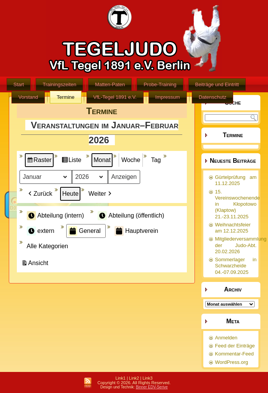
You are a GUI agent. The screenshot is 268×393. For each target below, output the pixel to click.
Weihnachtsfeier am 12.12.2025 (233, 228)
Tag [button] (156, 160)
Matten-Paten (110, 84)
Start (18, 84)
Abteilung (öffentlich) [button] (131, 215)
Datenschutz (212, 97)
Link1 (121, 378)
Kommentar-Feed (234, 354)
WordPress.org (231, 362)
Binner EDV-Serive (152, 387)
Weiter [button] (100, 194)
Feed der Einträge (235, 346)
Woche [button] (131, 160)
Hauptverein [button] (136, 231)
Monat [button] (101, 160)
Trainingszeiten (59, 84)
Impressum (167, 97)
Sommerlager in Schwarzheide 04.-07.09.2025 (236, 266)
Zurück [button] (39, 194)
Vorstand (28, 97)
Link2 (134, 378)
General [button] (84, 231)
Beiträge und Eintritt (217, 84)
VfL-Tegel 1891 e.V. (115, 97)
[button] (49, 246)
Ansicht (35, 264)
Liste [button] (71, 161)
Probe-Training (160, 84)
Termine (65, 97)
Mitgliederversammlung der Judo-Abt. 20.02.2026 (240, 245)
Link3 (147, 378)
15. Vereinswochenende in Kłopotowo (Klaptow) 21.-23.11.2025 (237, 204)
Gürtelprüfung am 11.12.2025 (236, 180)
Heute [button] (70, 193)
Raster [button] (39, 161)
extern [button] (40, 231)
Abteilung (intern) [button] (55, 215)
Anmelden (226, 338)
